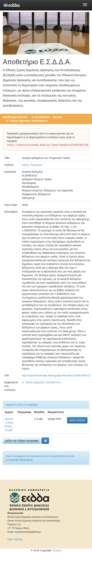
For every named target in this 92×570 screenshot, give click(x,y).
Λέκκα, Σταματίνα (32, 164)
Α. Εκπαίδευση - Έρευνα (47, 117)
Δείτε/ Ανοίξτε (77, 420)
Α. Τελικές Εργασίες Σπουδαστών (27, 120)
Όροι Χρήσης (15, 539)
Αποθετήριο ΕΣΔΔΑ (15, 117)
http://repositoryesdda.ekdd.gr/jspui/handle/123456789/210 (56, 375)
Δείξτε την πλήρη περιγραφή (21, 440)
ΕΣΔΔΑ (57, 550)
